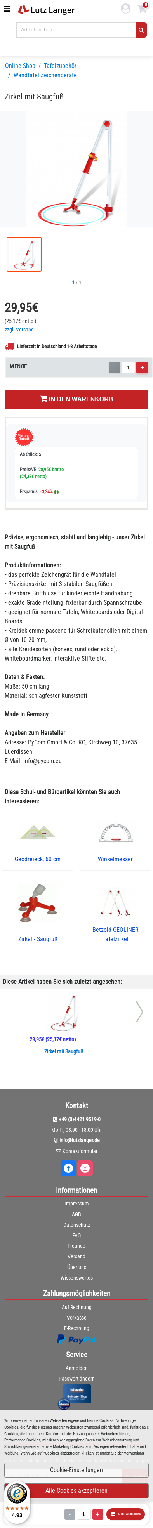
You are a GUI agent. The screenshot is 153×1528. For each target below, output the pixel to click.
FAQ (76, 1235)
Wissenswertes (77, 1278)
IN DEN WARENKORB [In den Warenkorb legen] (76, 398)
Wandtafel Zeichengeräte (45, 75)
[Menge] (128, 367)
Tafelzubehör (60, 65)
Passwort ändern (77, 1378)
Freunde (76, 1246)
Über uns (76, 1267)
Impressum (76, 1203)
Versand (76, 1256)
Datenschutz (76, 1225)
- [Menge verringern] (114, 367)
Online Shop (20, 65)
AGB (76, 1214)
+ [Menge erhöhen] (142, 367)
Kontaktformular (80, 1151)
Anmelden (77, 1368)
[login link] (126, 10)
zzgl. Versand (19, 329)
